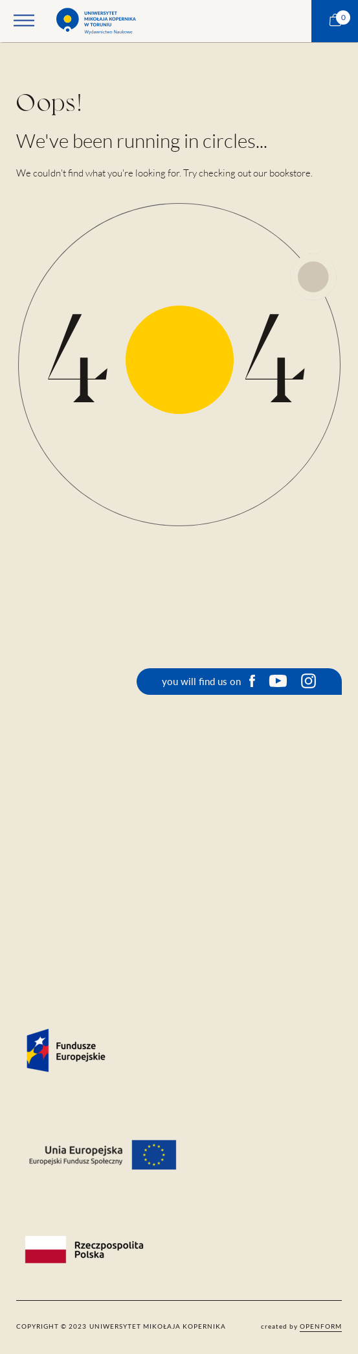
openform (321, 1326)
